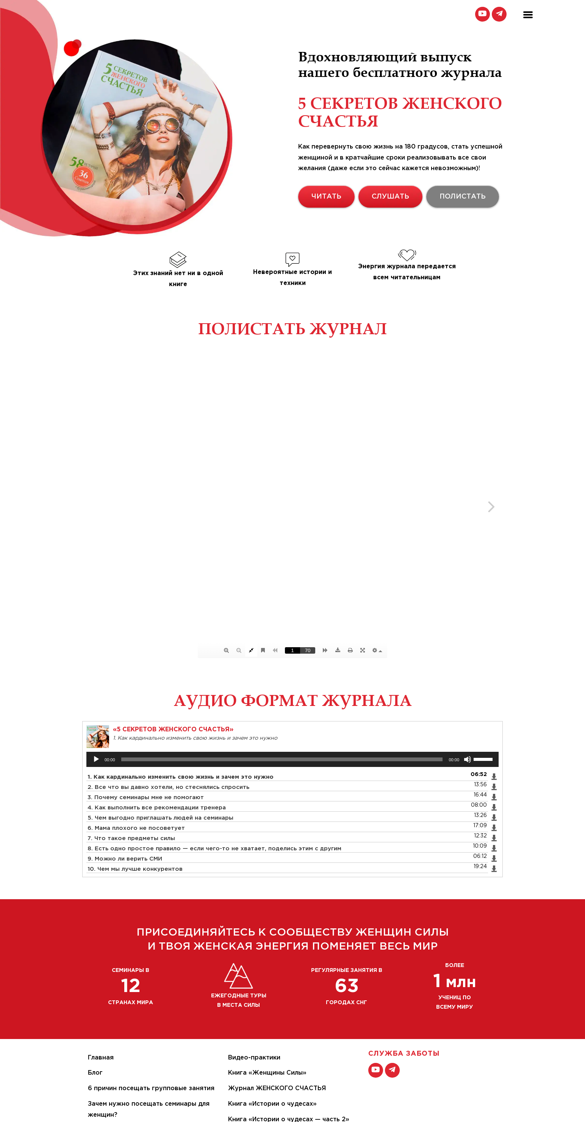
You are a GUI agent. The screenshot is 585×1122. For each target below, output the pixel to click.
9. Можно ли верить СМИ (125, 858)
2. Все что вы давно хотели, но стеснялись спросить (168, 787)
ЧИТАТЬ (326, 197)
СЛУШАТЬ (390, 197)
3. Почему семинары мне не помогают (146, 797)
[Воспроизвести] (96, 759)
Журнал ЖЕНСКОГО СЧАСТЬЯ (277, 1088)
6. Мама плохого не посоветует (136, 828)
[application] (292, 759)
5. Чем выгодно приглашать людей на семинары (160, 817)
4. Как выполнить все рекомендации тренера (157, 807)
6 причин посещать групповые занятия (151, 1088)
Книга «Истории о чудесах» (272, 1104)
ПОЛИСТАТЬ (463, 197)
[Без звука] (467, 759)
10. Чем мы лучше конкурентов (135, 869)
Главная (101, 1058)
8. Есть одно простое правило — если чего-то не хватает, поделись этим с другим (214, 848)
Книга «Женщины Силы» (267, 1073)
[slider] (282, 759)
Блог (95, 1073)
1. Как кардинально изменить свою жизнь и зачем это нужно (181, 777)
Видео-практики (254, 1058)
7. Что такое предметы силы (131, 838)
